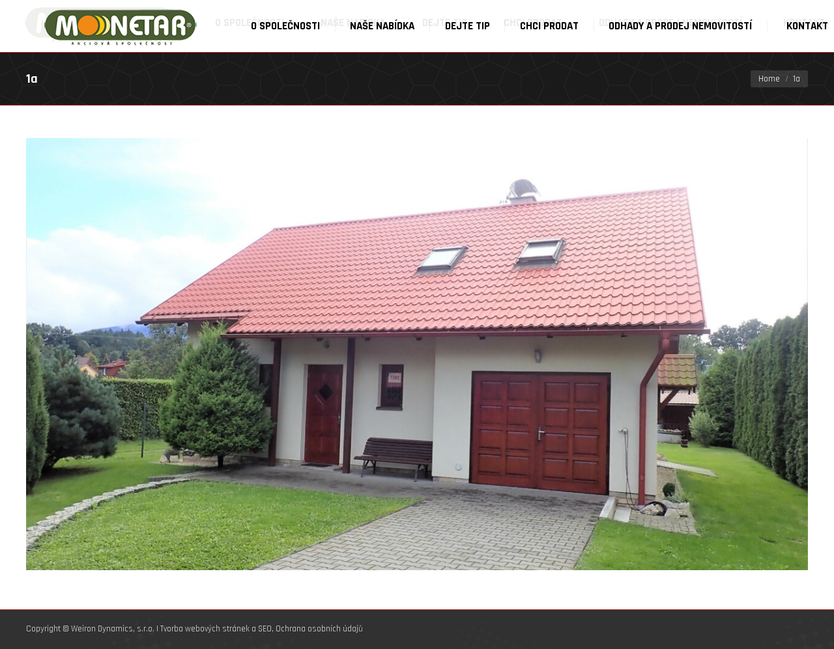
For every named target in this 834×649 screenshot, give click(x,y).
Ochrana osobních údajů (319, 629)
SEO (265, 629)
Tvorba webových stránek (205, 629)
